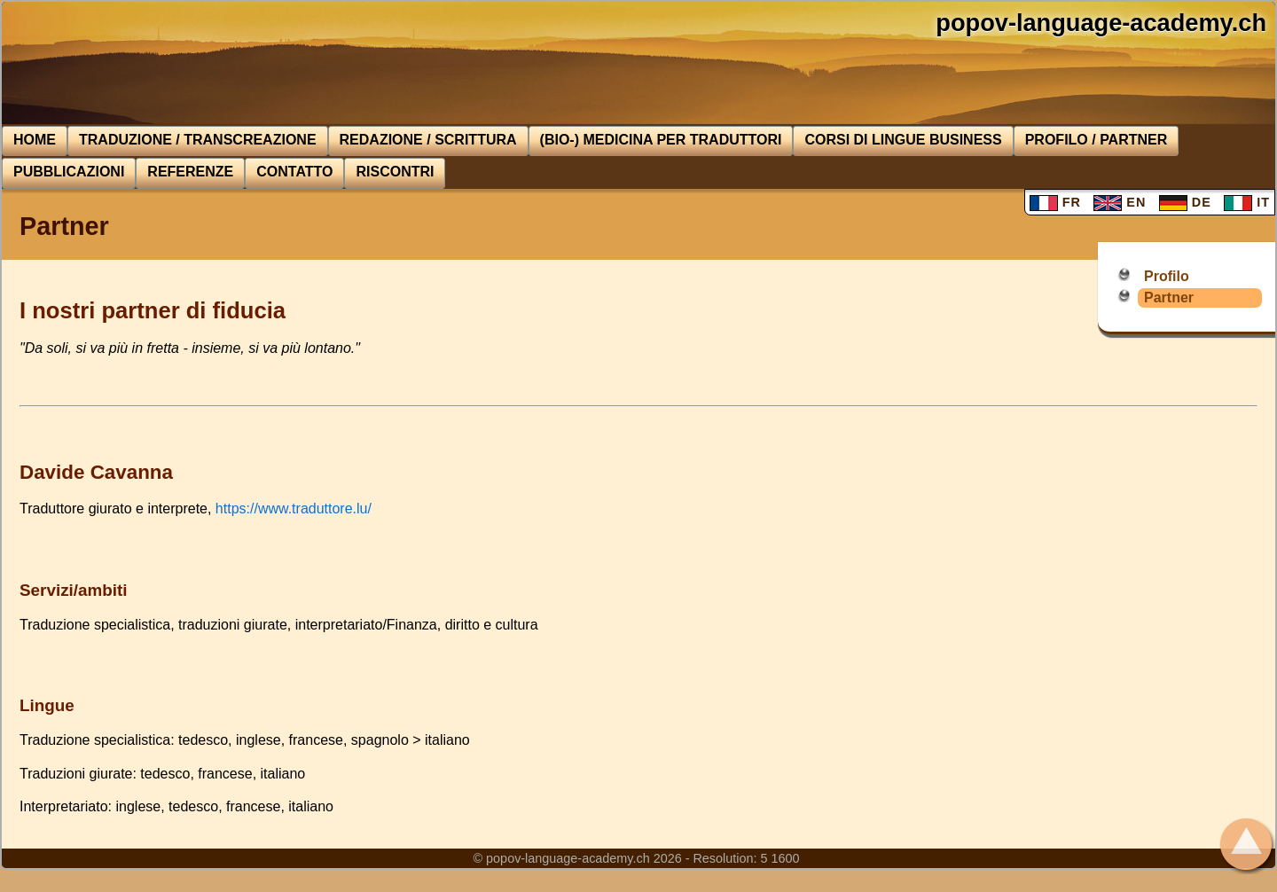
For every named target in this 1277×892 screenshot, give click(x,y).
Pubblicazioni (68, 171)
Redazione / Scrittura (428, 139)
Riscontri (395, 171)
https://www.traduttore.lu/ (293, 508)
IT (1247, 202)
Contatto (294, 171)
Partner (1169, 297)
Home (34, 139)
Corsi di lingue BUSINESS (902, 139)
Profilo (1166, 276)
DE (1185, 202)
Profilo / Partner (1096, 139)
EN (1119, 202)
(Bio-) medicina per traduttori (661, 139)
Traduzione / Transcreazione (198, 139)
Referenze (190, 171)
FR (1055, 202)
